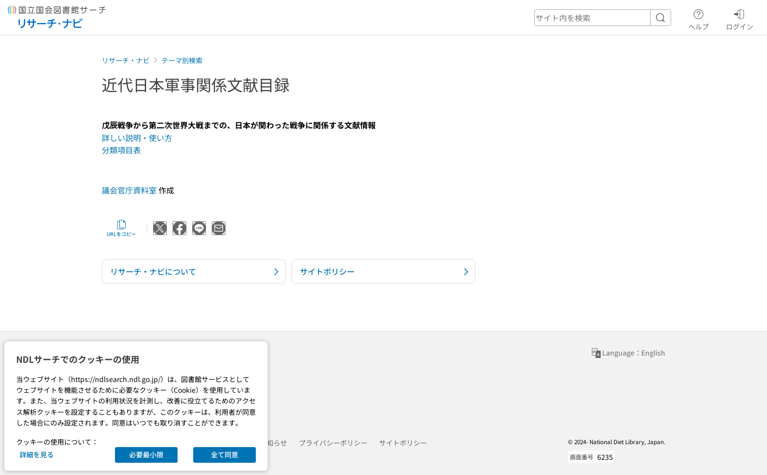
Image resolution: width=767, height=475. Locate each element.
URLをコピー (121, 228)
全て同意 (224, 454)
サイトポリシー (403, 443)
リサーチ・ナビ (126, 60)
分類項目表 (121, 150)
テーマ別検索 (182, 60)
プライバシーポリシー (333, 443)
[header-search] (602, 17)
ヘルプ (698, 18)
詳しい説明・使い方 (137, 137)
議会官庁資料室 (129, 190)
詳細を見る (37, 454)
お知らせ (273, 443)
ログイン (739, 18)
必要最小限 (146, 454)
